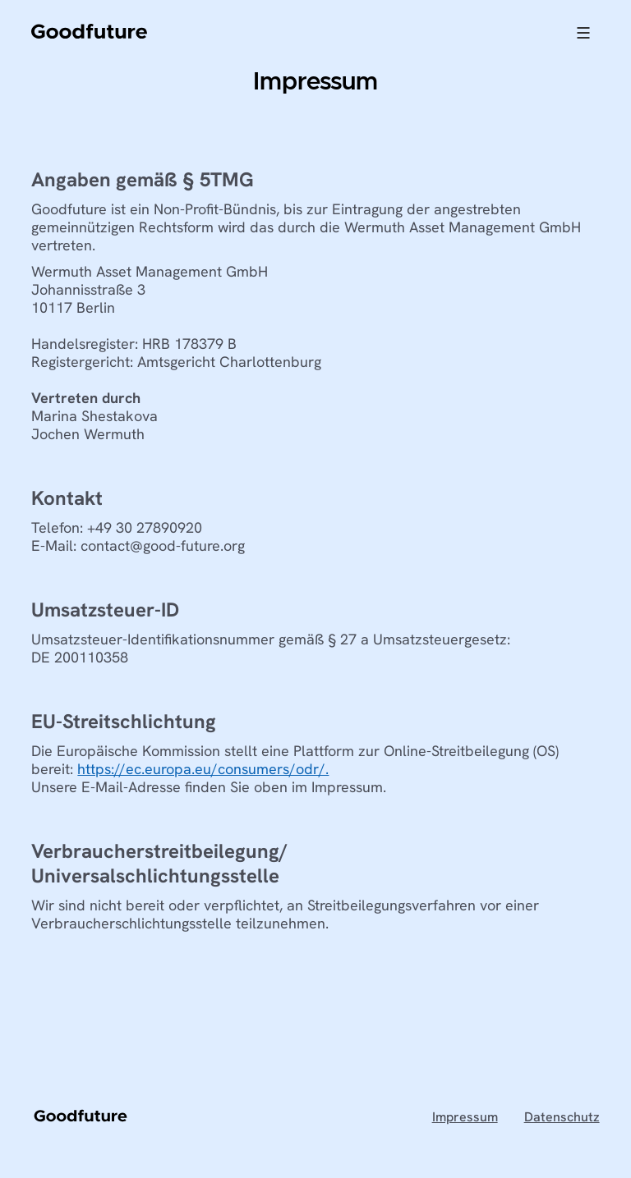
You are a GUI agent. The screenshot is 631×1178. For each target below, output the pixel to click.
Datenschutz (562, 1117)
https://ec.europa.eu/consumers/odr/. (203, 768)
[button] (583, 32)
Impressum (465, 1117)
